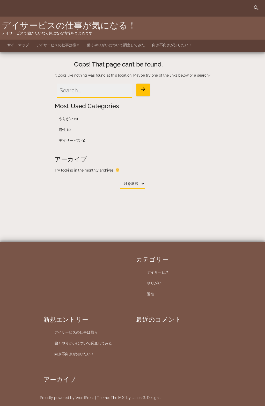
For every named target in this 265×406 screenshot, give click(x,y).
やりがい (66, 119)
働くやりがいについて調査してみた (116, 45)
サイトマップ (18, 45)
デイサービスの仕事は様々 (58, 45)
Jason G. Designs (146, 398)
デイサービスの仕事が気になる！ (69, 25)
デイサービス (69, 140)
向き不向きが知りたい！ (172, 45)
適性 (62, 130)
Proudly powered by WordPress (67, 398)
